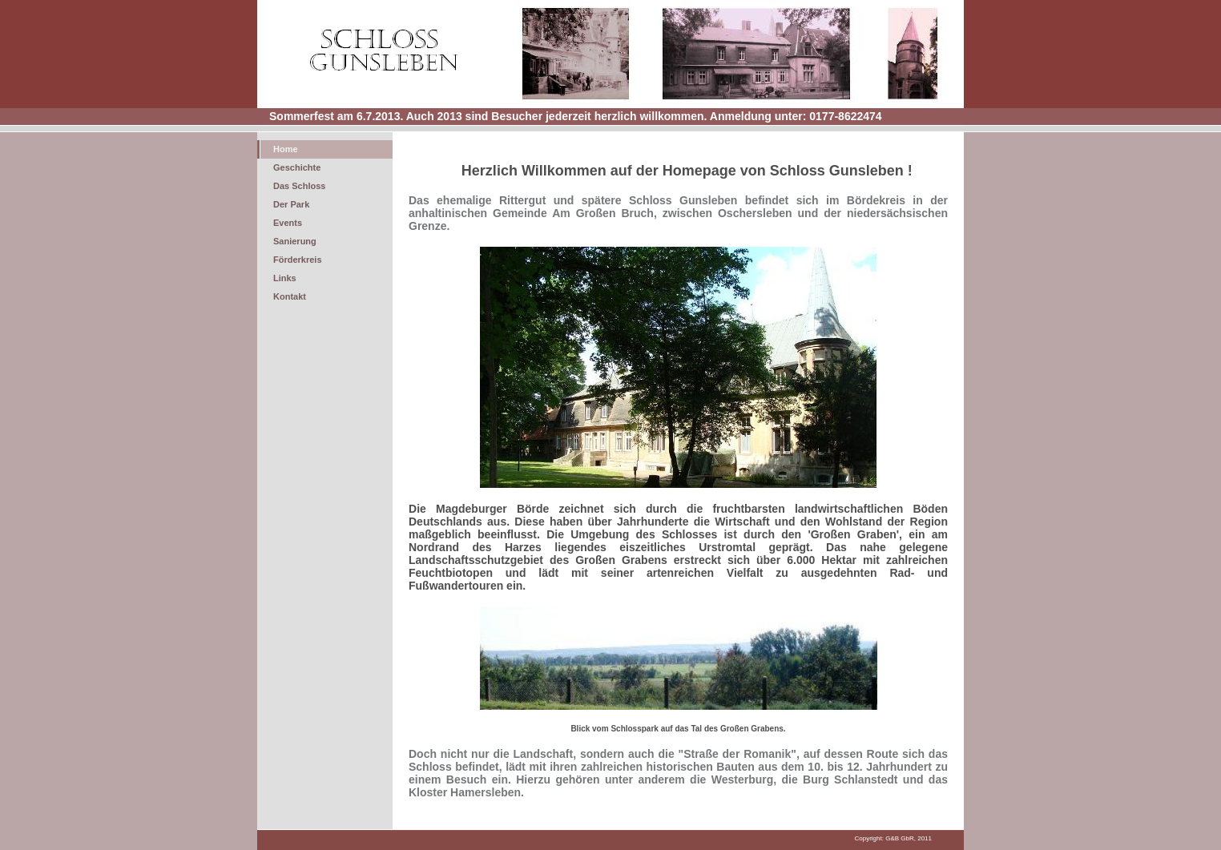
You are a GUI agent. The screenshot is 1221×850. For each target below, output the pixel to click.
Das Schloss (299, 186)
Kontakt (289, 296)
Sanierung (294, 241)
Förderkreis (297, 259)
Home (285, 149)
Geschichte (296, 167)
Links (284, 278)
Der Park (291, 204)
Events (287, 223)
